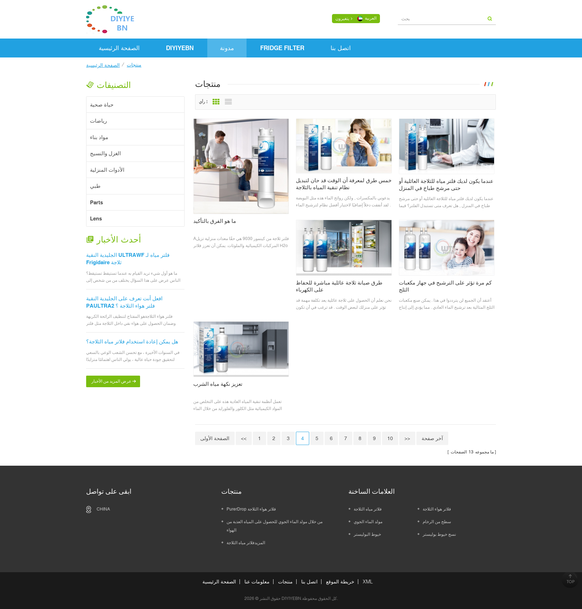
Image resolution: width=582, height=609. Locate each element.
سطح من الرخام (437, 521)
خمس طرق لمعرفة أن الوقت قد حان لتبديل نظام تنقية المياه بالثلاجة (345, 183)
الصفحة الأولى (216, 438)
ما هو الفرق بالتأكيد (216, 221)
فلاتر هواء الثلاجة (437, 509)
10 (392, 438)
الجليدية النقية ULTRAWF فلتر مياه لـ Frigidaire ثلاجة (127, 258)
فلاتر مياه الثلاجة (368, 509)
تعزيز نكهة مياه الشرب (219, 384)
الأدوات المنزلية (107, 170)
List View (230, 102)
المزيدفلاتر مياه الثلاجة (246, 542)
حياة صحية (101, 105)
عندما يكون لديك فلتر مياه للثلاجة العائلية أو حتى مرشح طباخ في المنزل (448, 184)
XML (368, 581)
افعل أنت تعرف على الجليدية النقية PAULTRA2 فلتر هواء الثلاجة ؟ (124, 302)
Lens (96, 218)
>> (409, 438)
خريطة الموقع (340, 581)
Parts (96, 202)
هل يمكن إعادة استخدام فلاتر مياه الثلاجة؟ (132, 341)
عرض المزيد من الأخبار (111, 381)
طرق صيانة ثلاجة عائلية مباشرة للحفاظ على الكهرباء (341, 286)
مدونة (227, 48)
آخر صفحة (434, 438)
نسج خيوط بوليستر (439, 534)
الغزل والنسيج (105, 153)
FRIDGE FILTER (282, 48)
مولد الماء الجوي (368, 521)
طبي (95, 186)
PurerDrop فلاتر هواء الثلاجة (251, 509)
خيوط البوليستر (367, 534)
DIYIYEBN (180, 48)
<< (245, 438)
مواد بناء (99, 137)
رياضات (98, 121)
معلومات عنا (257, 581)
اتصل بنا (341, 48)
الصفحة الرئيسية (119, 48)
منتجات (285, 581)
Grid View (218, 102)
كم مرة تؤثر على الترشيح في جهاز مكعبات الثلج (447, 286)
